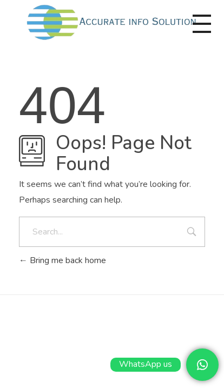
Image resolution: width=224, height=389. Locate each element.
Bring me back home (62, 260)
